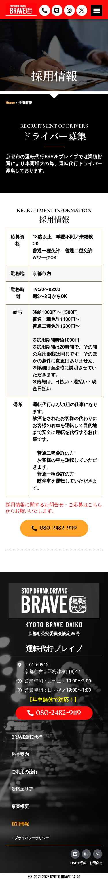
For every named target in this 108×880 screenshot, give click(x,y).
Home (10, 103)
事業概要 (20, 806)
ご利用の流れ (24, 771)
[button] (96, 10)
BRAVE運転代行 (27, 737)
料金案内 (20, 754)
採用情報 (20, 823)
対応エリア (22, 789)
